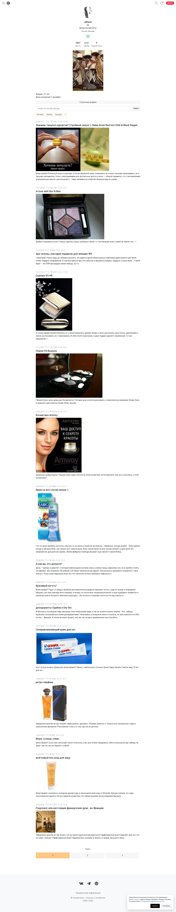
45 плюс (40, 115)
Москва (91, 31)
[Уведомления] (161, 3)
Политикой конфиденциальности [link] (152, 901)
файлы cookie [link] (134, 899)
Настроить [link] (166, 906)
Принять (155, 906)
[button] (156, 3)
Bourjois (58, 115)
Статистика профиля (88, 102)
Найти (136, 108)
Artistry (49, 115)
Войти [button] (170, 3)
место (78, 46)
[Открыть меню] (3, 3)
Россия (84, 31)
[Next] (88, 848)
